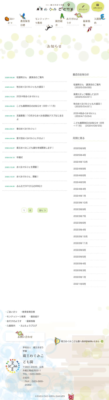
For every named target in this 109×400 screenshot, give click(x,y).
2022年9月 (80, 249)
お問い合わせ (25, 336)
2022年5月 (80, 256)
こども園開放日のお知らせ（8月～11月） (37, 105)
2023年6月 (80, 222)
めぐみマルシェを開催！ (28, 166)
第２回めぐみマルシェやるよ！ (31, 138)
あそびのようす (72, 20)
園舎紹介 (58, 23)
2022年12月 (81, 236)
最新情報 (86, 23)
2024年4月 (80, 188)
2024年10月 (81, 161)
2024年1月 (80, 195)
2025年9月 (80, 148)
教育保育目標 (25, 23)
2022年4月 (80, 263)
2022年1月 (80, 276)
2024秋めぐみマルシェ (28, 96)
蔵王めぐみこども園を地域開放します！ (35, 147)
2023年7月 (80, 215)
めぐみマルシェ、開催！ (28, 176)
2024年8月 (80, 168)
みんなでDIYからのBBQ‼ (30, 185)
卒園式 (20, 157)
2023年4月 (80, 229)
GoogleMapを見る (91, 341)
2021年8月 (80, 283)
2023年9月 (80, 209)
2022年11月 (81, 243)
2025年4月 (80, 154)
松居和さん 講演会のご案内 (30, 77)
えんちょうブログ (28, 325)
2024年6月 (80, 175)
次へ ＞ (42, 210)
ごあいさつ (11, 20)
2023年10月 (81, 202)
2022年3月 (80, 270)
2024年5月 (80, 182)
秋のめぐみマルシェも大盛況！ (31, 86)
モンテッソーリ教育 (42, 20)
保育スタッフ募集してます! (86, 94)
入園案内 (97, 20)
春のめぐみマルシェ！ (27, 128)
